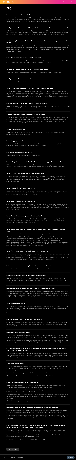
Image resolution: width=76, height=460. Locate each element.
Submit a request (67, 1)
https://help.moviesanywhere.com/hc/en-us (39, 373)
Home (59, 1)
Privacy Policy (12, 457)
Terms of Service (20, 457)
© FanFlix (5, 457)
